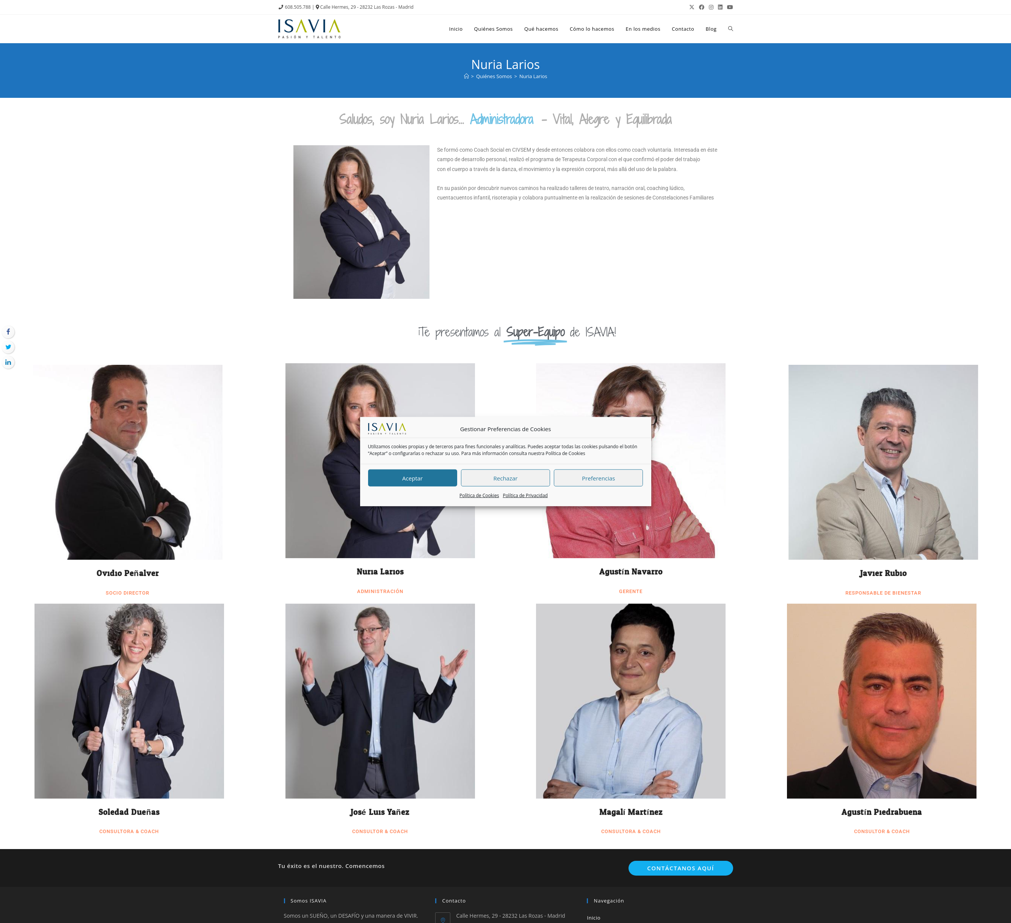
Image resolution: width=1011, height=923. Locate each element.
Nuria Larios (380, 286)
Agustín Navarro (631, 286)
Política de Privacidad (525, 495)
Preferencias (598, 478)
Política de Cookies (565, 453)
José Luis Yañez (380, 526)
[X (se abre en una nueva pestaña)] (692, 7)
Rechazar (506, 478)
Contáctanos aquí (680, 868)
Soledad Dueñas (129, 526)
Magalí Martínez (631, 526)
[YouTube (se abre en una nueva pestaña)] (729, 7)
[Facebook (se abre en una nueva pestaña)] (702, 7)
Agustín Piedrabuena (882, 526)
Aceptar (412, 478)
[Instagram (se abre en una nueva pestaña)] (711, 7)
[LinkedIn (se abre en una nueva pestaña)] (720, 7)
